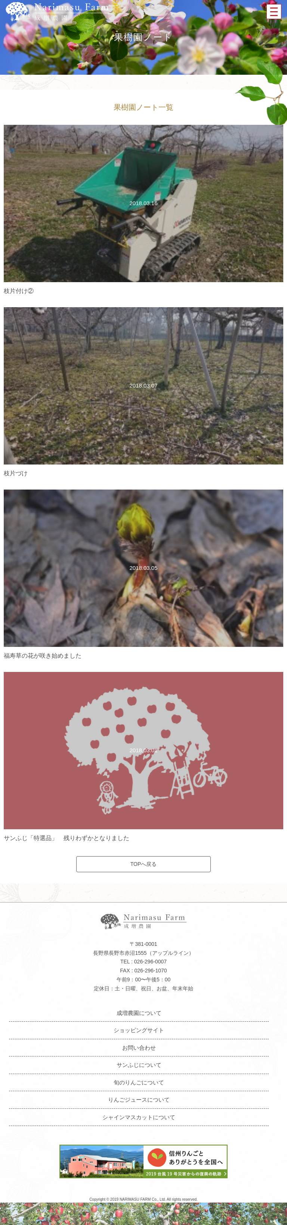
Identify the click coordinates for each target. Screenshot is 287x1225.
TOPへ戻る (143, 864)
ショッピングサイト (139, 1030)
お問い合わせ (139, 1048)
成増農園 (57, 11)
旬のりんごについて (139, 1082)
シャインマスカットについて (138, 1117)
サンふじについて (139, 1065)
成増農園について (139, 1013)
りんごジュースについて (139, 1099)
